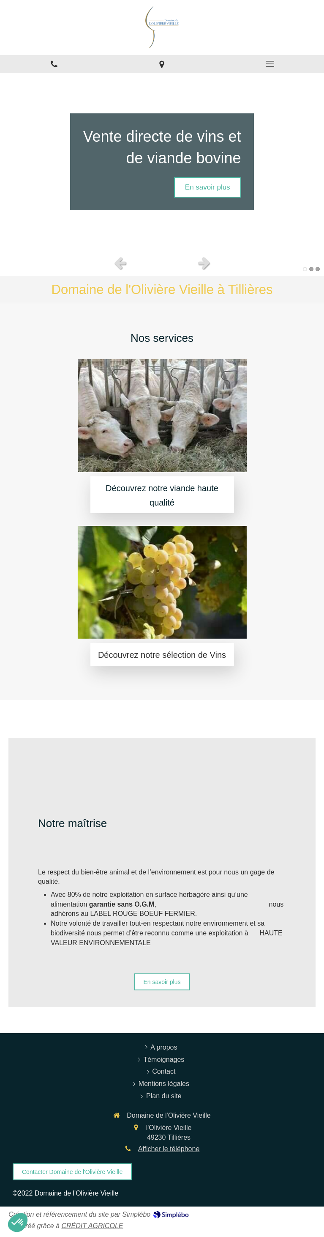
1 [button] (305, 269)
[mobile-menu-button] (270, 63)
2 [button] (311, 269)
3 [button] (318, 269)
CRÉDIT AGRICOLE (92, 1225)
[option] (162, 162)
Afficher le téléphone (169, 1148)
